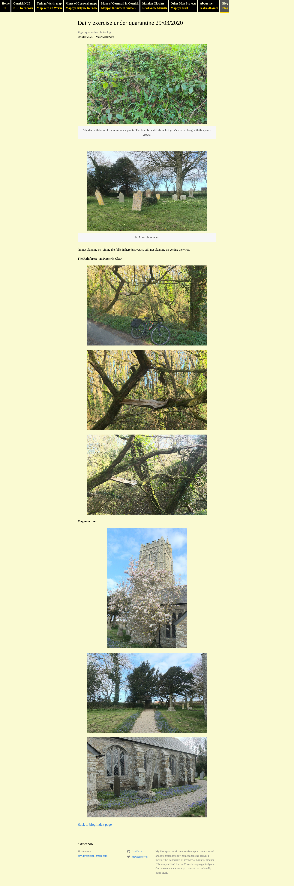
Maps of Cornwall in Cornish (120, 6)
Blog (225, 6)
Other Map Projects (183, 6)
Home (6, 6)
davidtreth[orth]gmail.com (92, 855)
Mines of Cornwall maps (81, 6)
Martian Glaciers (154, 6)
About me (209, 6)
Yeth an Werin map (49, 6)
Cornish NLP (23, 6)
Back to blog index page (95, 824)
